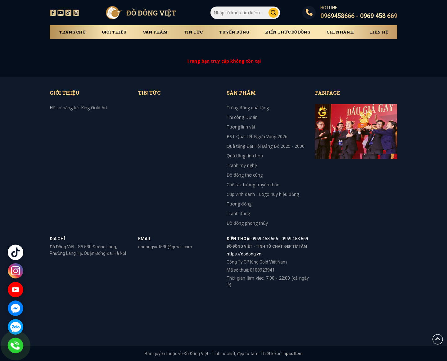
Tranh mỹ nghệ (242, 165)
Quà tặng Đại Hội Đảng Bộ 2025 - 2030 (266, 146)
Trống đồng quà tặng (248, 108)
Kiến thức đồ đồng (287, 32)
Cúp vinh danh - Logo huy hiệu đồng (263, 194)
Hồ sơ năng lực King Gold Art (78, 108)
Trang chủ (72, 32)
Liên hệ (379, 32)
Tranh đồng (238, 213)
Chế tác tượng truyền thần (253, 184)
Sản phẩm (155, 32)
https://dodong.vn (244, 253)
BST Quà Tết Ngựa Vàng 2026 (257, 136)
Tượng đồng (239, 204)
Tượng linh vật (241, 127)
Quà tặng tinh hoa (245, 156)
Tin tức (193, 32)
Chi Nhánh (340, 32)
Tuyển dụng (234, 32)
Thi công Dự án (242, 117)
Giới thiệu (114, 32)
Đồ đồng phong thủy (247, 223)
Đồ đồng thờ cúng (245, 175)
